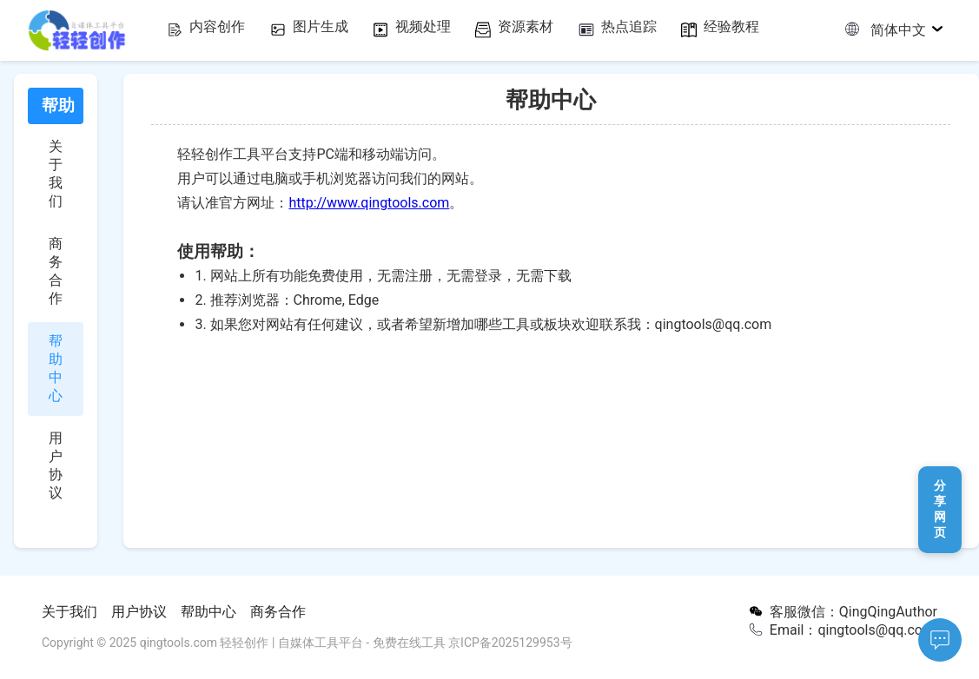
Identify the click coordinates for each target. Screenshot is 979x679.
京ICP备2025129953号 (510, 642)
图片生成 (319, 29)
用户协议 (139, 611)
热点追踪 (664, 29)
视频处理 (434, 29)
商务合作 (278, 611)
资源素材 (550, 29)
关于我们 (69, 611)
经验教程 (779, 29)
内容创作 (205, 29)
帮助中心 (208, 611)
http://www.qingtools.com (368, 202)
